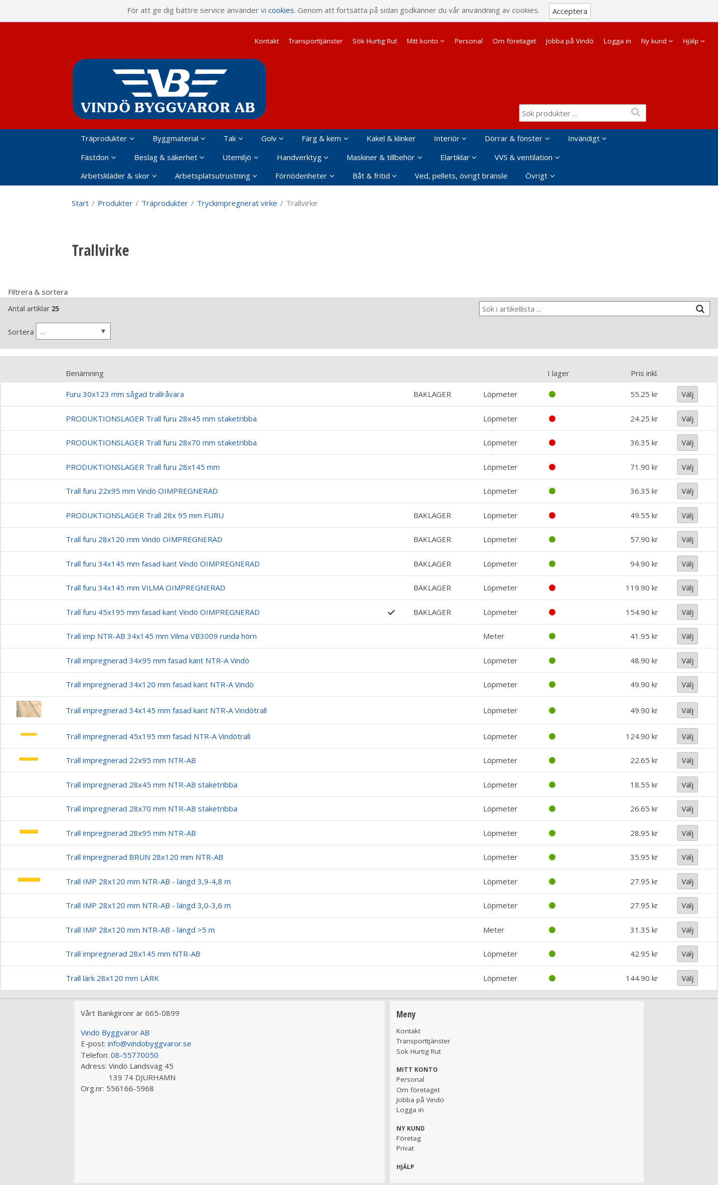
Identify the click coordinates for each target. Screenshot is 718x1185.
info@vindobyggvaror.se (149, 1043)
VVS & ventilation (523, 157)
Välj (688, 394)
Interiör (447, 138)
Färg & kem (321, 138)
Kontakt (267, 40)
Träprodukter (104, 138)
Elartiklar (455, 157)
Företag (408, 1138)
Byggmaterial (175, 138)
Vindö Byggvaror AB (115, 1032)
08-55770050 (135, 1055)
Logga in (617, 40)
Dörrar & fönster (513, 138)
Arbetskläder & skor (115, 176)
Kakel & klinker (391, 138)
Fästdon (95, 157)
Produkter (115, 203)
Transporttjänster (316, 40)
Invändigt (584, 138)
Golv (269, 138)
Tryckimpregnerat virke (237, 203)
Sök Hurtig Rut (375, 40)
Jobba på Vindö (570, 40)
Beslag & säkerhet (165, 157)
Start (80, 203)
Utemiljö (236, 157)
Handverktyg (299, 157)
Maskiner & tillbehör (381, 157)
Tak (229, 138)
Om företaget (514, 40)
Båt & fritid (371, 176)
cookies (281, 10)
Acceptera (569, 11)
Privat (405, 1148)
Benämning (85, 373)
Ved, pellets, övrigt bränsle (461, 176)
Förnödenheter (301, 176)
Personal (469, 40)
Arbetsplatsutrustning (212, 176)
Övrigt (536, 176)
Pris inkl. (644, 373)
